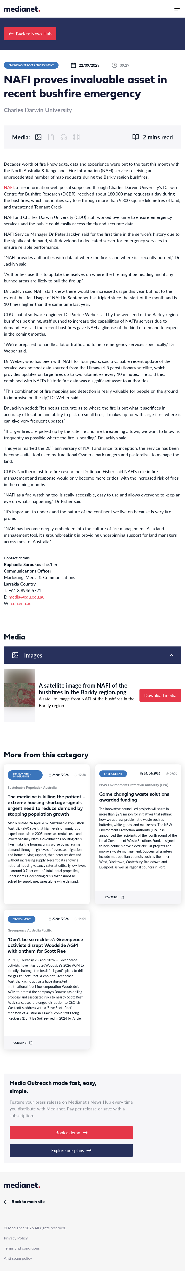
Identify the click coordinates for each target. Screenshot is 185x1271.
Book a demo (71, 1132)
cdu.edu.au (21, 603)
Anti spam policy (18, 1258)
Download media (160, 695)
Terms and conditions (22, 1248)
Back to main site (24, 1202)
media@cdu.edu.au (27, 597)
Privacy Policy (16, 1238)
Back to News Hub (30, 34)
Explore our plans (71, 1150)
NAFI (9, 187)
